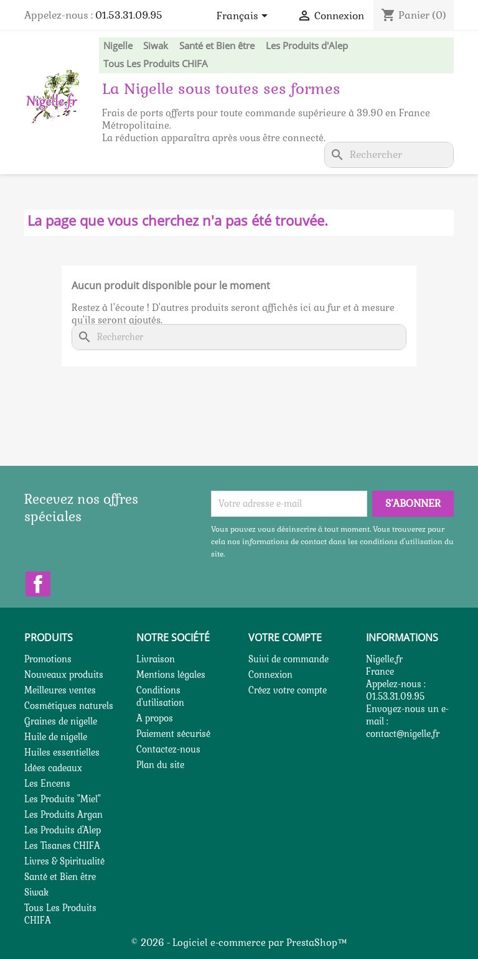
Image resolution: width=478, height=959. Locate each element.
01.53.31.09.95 (128, 15)
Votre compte (285, 637)
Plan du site (160, 765)
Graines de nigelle (60, 721)
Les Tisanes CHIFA (62, 845)
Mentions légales (170, 674)
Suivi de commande (288, 659)
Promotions (48, 659)
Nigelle (118, 45)
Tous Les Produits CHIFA (155, 63)
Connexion (270, 674)
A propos (154, 718)
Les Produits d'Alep (307, 45)
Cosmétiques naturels (68, 705)
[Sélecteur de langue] (244, 16)
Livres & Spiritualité (64, 861)
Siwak (155, 45)
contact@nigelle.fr (402, 733)
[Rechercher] (389, 154)
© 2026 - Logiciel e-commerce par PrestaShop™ (239, 942)
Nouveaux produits (63, 674)
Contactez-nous (168, 749)
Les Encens (47, 783)
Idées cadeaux (53, 768)
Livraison (155, 659)
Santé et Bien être (217, 45)
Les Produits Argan (63, 814)
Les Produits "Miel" (62, 799)
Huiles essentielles (62, 752)
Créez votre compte (287, 690)
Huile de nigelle (55, 737)
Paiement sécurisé (173, 733)
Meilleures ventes (60, 690)
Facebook (38, 584)
